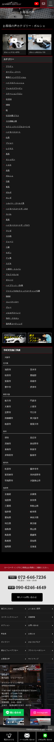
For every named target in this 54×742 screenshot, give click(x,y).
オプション (13, 625)
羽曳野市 (7, 480)
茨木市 (32, 369)
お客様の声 (13, 659)
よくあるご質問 (40, 609)
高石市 (32, 438)
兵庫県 (32, 494)
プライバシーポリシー (40, 650)
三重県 (6, 506)
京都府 (6, 494)
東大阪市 (33, 418)
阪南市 (32, 455)
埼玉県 (6, 523)
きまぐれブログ (40, 642)
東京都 (32, 523)
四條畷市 (7, 418)
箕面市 (6, 381)
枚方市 (6, 401)
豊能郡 (32, 375)
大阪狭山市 (34, 480)
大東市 (6, 406)
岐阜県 (32, 512)
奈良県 (32, 500)
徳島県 (6, 529)
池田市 (6, 369)
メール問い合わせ (27, 597)
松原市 (6, 469)
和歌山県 (33, 506)
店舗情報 (40, 617)
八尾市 (32, 406)
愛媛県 (32, 535)
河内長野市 (34, 475)
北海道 (32, 546)
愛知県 (6, 517)
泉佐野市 (33, 443)
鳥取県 (6, 535)
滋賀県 (6, 500)
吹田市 (6, 375)
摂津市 (32, 387)
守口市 (32, 412)
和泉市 (32, 449)
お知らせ (40, 634)
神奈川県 (33, 517)
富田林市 (7, 475)
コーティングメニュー (13, 617)
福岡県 (6, 546)
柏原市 (6, 424)
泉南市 (6, 449)
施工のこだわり (13, 609)
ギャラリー (13, 642)
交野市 (6, 412)
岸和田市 (7, 455)
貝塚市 (6, 443)
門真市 (32, 401)
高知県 (32, 541)
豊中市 (6, 387)
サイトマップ (40, 659)
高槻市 (32, 381)
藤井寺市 (33, 469)
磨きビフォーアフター (13, 650)
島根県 (6, 541)
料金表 (13, 634)
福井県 (6, 512)
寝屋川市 (33, 424)
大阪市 (6, 357)
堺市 (5, 438)
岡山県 (32, 529)
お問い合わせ (40, 625)
